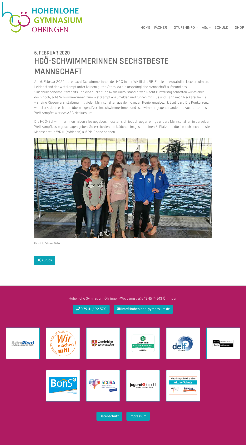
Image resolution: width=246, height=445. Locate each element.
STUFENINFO (184, 28)
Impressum (138, 416)
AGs (205, 28)
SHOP (239, 28)
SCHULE (221, 28)
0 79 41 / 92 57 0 (91, 309)
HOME (145, 28)
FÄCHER (160, 28)
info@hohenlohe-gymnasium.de (143, 309)
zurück (44, 260)
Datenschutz (109, 416)
